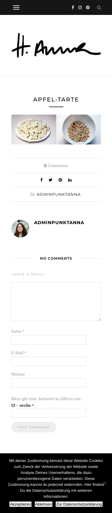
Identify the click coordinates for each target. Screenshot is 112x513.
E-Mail (19, 352)
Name (18, 331)
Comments (56, 165)
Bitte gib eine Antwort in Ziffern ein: (46, 398)
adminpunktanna (59, 194)
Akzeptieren (20, 504)
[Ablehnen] (105, 483)
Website (18, 374)
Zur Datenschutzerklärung (79, 504)
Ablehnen (43, 504)
